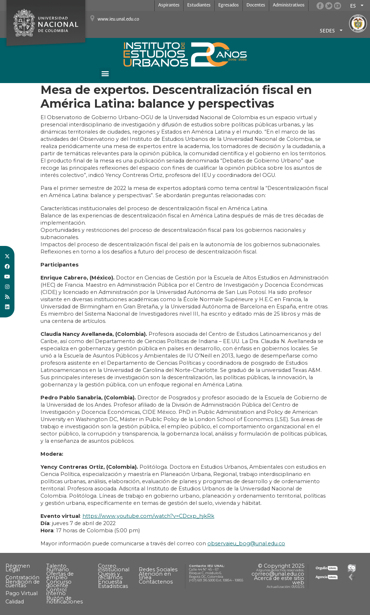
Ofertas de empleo (60, 575)
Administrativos (289, 5)
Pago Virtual (21, 593)
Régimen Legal (17, 567)
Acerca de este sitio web (279, 580)
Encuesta (110, 582)
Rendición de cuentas (22, 583)
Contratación (22, 577)
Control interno (56, 591)
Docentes (255, 5)
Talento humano (57, 567)
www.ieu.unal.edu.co (118, 19)
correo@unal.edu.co (277, 574)
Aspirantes (169, 5)
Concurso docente (59, 583)
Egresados (228, 5)
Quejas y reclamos (110, 575)
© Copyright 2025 (281, 566)
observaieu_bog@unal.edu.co (246, 543)
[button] (105, 73)
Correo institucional (113, 567)
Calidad (14, 601)
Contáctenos (156, 582)
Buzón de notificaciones (64, 599)
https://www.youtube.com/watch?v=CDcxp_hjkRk (148, 516)
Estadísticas (113, 586)
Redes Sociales (158, 569)
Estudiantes (199, 5)
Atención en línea (155, 575)
